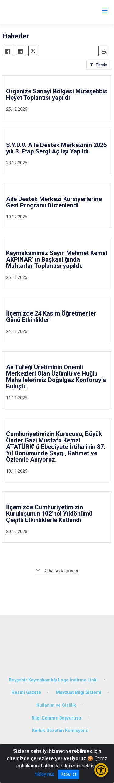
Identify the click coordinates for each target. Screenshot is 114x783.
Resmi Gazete (26, 692)
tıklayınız (44, 774)
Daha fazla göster (61, 570)
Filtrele (101, 65)
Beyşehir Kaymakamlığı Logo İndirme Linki (53, 680)
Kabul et (68, 774)
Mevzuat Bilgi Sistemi (78, 692)
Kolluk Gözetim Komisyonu (60, 730)
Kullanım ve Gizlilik (56, 705)
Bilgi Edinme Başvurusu (56, 718)
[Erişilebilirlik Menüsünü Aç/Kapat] (101, 770)
